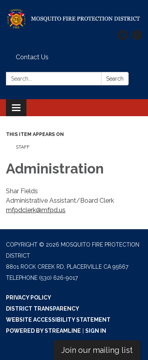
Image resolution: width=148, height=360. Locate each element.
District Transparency (42, 308)
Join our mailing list (97, 350)
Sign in (95, 331)
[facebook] (137, 37)
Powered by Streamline (43, 331)
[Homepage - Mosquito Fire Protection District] (74, 19)
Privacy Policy (28, 297)
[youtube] (122, 37)
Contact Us (32, 57)
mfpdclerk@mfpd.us (36, 210)
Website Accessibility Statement (58, 320)
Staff (23, 147)
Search (115, 78)
